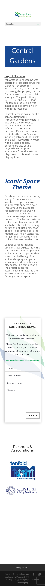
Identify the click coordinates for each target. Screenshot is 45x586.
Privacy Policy (21, 567)
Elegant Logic (21, 580)
